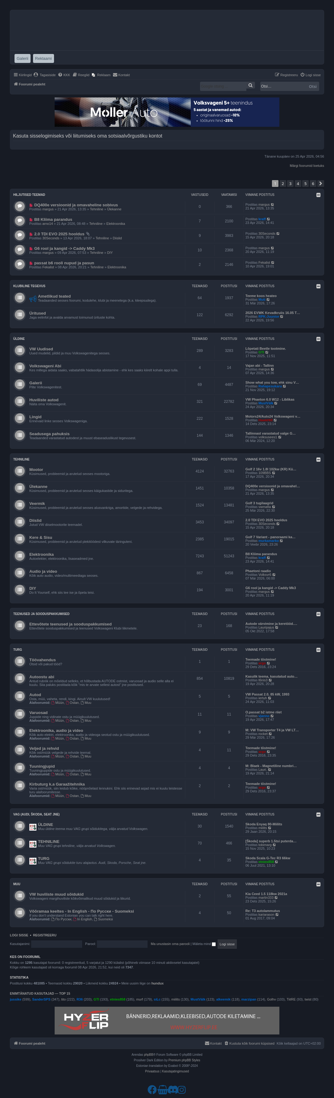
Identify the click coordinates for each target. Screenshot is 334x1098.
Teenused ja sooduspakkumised (41, 614)
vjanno (263, 716)
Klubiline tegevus (29, 286)
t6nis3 (262, 680)
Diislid (117, 238)
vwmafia (264, 507)
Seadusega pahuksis (49, 433)
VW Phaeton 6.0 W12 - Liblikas (269, 399)
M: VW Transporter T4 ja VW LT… (272, 730)
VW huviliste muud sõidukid (56, 894)
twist (308, 999)
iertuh (262, 698)
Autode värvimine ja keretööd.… (271, 623)
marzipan (248, 999)
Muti (261, 299)
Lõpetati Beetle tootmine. (265, 348)
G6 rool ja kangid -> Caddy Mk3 (64, 248)
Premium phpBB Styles (184, 1060)
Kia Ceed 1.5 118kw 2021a (266, 894)
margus (48, 209)
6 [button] (313, 183)
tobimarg (265, 845)
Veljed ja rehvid (44, 748)
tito (63, 999)
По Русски (62, 919)
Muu (86, 702)
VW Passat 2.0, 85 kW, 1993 (267, 694)
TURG (43, 858)
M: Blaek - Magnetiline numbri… (271, 766)
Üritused (37, 313)
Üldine (19, 339)
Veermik (37, 503)
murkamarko (268, 541)
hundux (157, 983)
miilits (262, 828)
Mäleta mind (204, 944)
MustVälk (265, 403)
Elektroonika (115, 223)
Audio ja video (43, 571)
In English (82, 919)
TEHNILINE (49, 841)
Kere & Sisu (40, 537)
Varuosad (38, 712)
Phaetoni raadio (258, 571)
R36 (80, 999)
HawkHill (265, 420)
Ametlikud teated (54, 296)
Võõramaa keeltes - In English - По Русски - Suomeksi (81, 911)
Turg (17, 649)
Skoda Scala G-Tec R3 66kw (267, 858)
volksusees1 (267, 437)
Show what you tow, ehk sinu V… (272, 382)
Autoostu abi (41, 677)
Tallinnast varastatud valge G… (270, 433)
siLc (157, 999)
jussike (15, 999)
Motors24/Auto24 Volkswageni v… (272, 416)
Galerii (35, 383)
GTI (261, 352)
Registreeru (44, 935)
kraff (262, 219)
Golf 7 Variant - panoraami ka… (270, 537)
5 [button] (305, 183)
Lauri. (262, 769)
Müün (58, 702)
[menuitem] (44, 75)
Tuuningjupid (42, 766)
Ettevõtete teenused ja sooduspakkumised (70, 624)
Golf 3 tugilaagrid (259, 503)
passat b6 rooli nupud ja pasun (64, 263)
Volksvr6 (264, 574)
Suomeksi (103, 919)
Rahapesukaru (270, 386)
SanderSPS (41, 999)
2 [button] (283, 183)
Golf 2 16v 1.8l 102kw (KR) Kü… (270, 469)
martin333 (265, 897)
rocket (263, 734)
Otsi (313, 86)
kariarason (266, 914)
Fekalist (48, 267)
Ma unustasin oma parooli (170, 944)
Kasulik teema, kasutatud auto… (271, 676)
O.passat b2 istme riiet (263, 712)
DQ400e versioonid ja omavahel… (272, 486)
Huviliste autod (44, 400)
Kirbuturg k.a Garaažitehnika (57, 784)
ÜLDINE (45, 824)
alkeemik (223, 999)
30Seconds (50, 238)
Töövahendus (42, 660)
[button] (320, 183)
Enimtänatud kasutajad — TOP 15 (40, 993)
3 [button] (290, 183)
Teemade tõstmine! (260, 659)
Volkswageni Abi (45, 366)
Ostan (72, 702)
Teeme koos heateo (261, 296)
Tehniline (96, 209)
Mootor (36, 469)
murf (139, 999)
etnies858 (266, 862)
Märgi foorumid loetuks (307, 165)
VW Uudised (41, 349)
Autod (35, 694)
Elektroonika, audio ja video (56, 730)
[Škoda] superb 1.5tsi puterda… (271, 841)
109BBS (264, 473)
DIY (110, 252)
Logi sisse (19, 935)
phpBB (148, 1054)
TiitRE (291, 999)
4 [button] (298, 183)
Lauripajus (266, 627)
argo (262, 663)
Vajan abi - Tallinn (259, 365)
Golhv (271, 999)
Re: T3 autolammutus (262, 911)
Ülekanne (114, 209)
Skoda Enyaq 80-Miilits (263, 824)
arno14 (47, 223)
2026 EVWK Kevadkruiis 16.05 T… (272, 313)
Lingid (35, 417)
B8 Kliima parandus (53, 219)
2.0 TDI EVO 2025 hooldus (59, 234)
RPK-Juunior (268, 316)
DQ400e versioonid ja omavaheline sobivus (76, 205)
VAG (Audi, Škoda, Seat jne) (36, 814)
